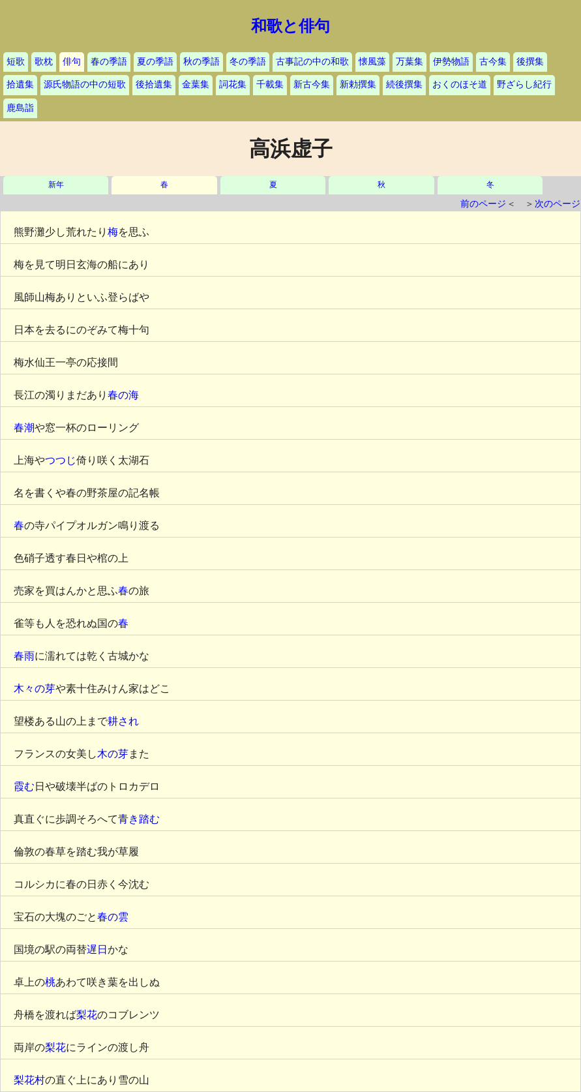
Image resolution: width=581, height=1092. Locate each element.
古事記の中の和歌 (312, 62)
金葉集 (195, 84)
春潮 (24, 427)
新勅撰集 (358, 84)
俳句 (72, 62)
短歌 (16, 62)
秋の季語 (201, 62)
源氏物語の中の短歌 (85, 84)
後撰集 (530, 62)
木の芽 (112, 753)
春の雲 (112, 916)
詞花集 (232, 84)
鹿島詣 (20, 108)
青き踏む (139, 819)
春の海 (123, 395)
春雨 (24, 655)
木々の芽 (34, 688)
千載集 (270, 84)
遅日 (97, 949)
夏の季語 (155, 62)
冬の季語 (248, 62)
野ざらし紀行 (524, 84)
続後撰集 (404, 84)
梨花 (86, 1014)
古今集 (493, 62)
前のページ (483, 204)
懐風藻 (372, 62)
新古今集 (311, 84)
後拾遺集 (154, 84)
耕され (123, 721)
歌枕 (44, 62)
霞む (24, 786)
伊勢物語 (451, 62)
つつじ (60, 460)
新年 (56, 185)
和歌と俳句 (290, 26)
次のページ (557, 204)
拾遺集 (20, 84)
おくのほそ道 (459, 84)
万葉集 (409, 62)
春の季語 (109, 62)
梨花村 (29, 1079)
